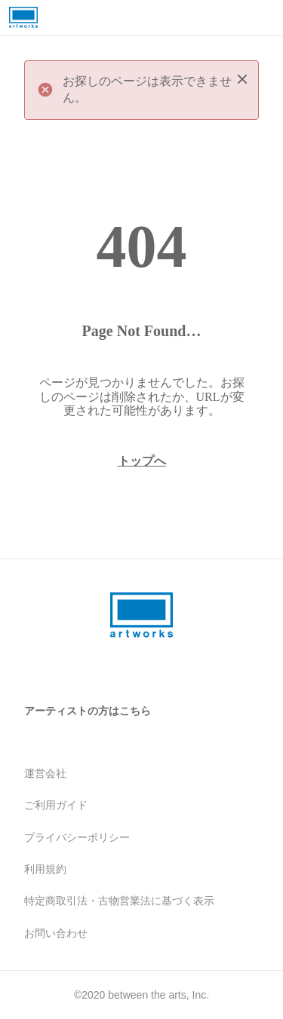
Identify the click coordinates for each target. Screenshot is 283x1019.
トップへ (142, 460)
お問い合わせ (56, 933)
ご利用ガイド (56, 805)
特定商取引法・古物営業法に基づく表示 (119, 901)
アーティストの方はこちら (87, 711)
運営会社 (45, 773)
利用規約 (45, 869)
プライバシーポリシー (77, 837)
